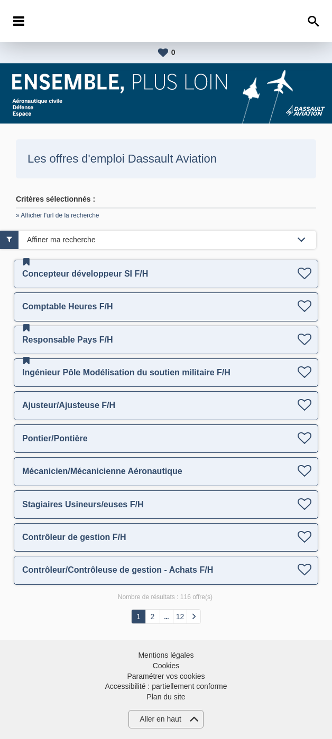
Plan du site (165, 697)
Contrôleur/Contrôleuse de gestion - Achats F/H (117, 569)
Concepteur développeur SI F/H (85, 273)
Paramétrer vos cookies (166, 676)
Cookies (166, 665)
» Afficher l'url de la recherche (57, 215)
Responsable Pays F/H (67, 339)
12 (180, 616)
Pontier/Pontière (55, 438)
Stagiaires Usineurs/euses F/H (82, 504)
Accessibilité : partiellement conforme (166, 686)
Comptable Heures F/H (67, 306)
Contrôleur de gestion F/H (74, 537)
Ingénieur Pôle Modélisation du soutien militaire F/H (126, 372)
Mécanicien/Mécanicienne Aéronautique (102, 471)
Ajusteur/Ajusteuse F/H (68, 405)
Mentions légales (165, 655)
